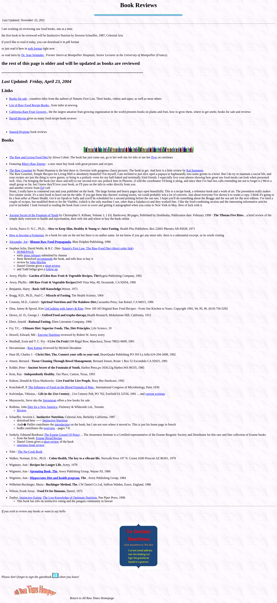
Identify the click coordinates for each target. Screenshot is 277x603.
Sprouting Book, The (43, 471)
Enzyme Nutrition (49, 334)
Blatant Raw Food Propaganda (50, 241)
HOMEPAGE (25, 251)
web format (35, 48)
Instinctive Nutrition (55, 420)
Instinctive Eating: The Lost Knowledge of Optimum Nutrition (58, 497)
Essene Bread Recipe (49, 438)
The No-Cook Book (30, 451)
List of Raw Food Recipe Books (29, 105)
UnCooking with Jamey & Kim (64, 308)
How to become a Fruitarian (26, 235)
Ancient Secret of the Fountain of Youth (33, 215)
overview (49, 428)
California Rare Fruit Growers (28, 111)
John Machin (38, 262)
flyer (154, 157)
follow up (52, 269)
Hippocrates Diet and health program (54, 478)
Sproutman (49, 400)
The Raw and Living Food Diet (28, 157)
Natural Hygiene (19, 131)
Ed (42, 187)
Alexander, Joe (18, 241)
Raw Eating (35, 348)
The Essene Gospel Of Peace (62, 434)
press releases (32, 255)
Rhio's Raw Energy (33, 164)
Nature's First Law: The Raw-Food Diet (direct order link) (97, 248)
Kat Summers (194, 170)
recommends (45, 258)
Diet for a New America (42, 407)
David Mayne (18, 118)
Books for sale (18, 98)
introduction (62, 424)
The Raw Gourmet (20, 170)
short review (52, 265)
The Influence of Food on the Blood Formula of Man (61, 387)
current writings (155, 393)
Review (21, 410)
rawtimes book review (30, 445)
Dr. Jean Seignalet (32, 55)
